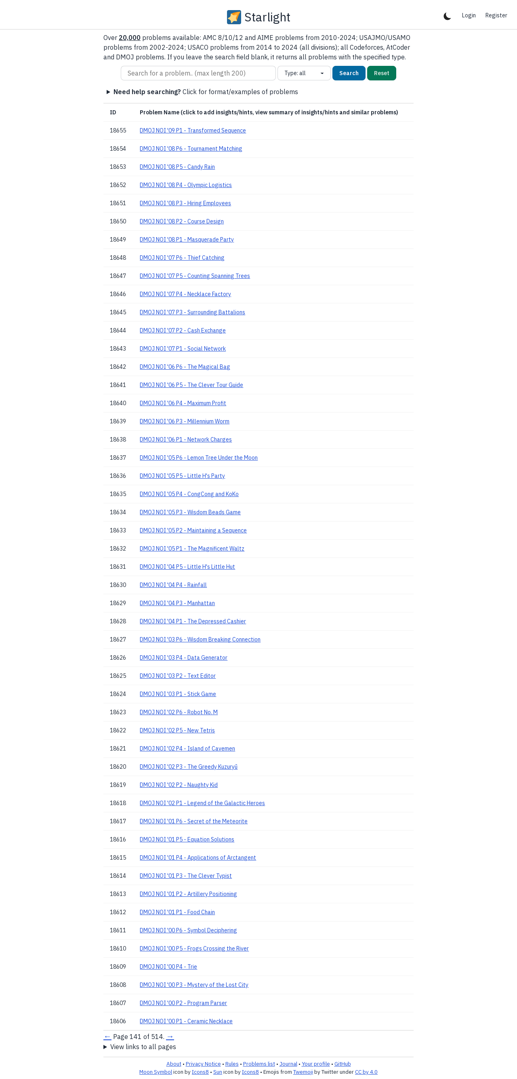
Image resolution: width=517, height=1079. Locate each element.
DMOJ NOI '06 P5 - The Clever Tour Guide (191, 385)
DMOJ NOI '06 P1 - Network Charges (186, 439)
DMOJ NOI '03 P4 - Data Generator (183, 657)
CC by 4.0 (366, 1071)
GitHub (342, 1063)
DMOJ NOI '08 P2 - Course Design (182, 221)
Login (469, 15)
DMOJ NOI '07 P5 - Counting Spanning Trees (195, 276)
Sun (217, 1071)
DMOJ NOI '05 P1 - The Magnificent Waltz (192, 548)
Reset (381, 73)
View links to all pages (143, 1047)
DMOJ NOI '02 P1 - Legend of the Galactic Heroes (202, 803)
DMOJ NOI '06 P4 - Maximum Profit (183, 403)
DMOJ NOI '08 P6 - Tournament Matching (191, 148)
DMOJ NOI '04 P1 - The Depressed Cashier (193, 621)
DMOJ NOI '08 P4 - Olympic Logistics (186, 185)
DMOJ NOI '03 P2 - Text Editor (178, 675)
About (173, 1063)
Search (349, 73)
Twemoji (303, 1071)
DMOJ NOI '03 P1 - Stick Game (178, 694)
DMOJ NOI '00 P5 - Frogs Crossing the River (194, 948)
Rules (232, 1063)
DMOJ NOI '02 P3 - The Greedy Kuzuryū (188, 766)
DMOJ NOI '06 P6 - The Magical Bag (185, 366)
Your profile (316, 1063)
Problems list (259, 1063)
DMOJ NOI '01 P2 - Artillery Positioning (188, 894)
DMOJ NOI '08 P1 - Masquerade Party (187, 239)
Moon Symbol (155, 1071)
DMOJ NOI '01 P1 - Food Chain (177, 912)
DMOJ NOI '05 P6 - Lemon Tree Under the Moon (199, 457)
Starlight (267, 17)
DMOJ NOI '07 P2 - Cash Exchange (183, 330)
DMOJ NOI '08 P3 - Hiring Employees (185, 203)
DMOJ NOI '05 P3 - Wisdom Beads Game (190, 512)
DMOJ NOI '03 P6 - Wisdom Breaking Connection (200, 639)
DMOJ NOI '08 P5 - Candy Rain (177, 166)
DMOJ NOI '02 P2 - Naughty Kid (179, 785)
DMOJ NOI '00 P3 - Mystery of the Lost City (194, 985)
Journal (288, 1063)
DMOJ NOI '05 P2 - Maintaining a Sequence (193, 530)
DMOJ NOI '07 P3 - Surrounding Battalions (192, 312)
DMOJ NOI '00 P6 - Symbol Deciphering (188, 930)
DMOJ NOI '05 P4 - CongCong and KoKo (189, 494)
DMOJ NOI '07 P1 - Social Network (183, 348)
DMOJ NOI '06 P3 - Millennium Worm (184, 421)
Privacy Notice (203, 1063)
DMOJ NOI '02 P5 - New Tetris (177, 730)
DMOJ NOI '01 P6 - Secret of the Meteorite (194, 821)
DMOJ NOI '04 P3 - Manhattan (177, 603)
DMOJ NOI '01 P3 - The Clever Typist (186, 875)
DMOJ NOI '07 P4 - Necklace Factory (185, 294)
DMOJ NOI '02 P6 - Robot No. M (179, 712)
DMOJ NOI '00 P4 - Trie (168, 966)
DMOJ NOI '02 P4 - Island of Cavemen (187, 748)
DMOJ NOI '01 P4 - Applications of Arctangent (198, 857)
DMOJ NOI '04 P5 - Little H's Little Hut (187, 566)
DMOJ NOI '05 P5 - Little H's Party (182, 476)
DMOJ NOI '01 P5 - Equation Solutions (187, 839)
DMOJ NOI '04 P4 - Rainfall (173, 585)
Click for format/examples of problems (205, 92)
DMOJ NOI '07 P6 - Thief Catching (182, 257)
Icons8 (200, 1071)
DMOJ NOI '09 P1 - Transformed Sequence (193, 130)
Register (496, 15)
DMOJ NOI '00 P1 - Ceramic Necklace (186, 1021)
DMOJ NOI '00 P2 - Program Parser (183, 1003)
